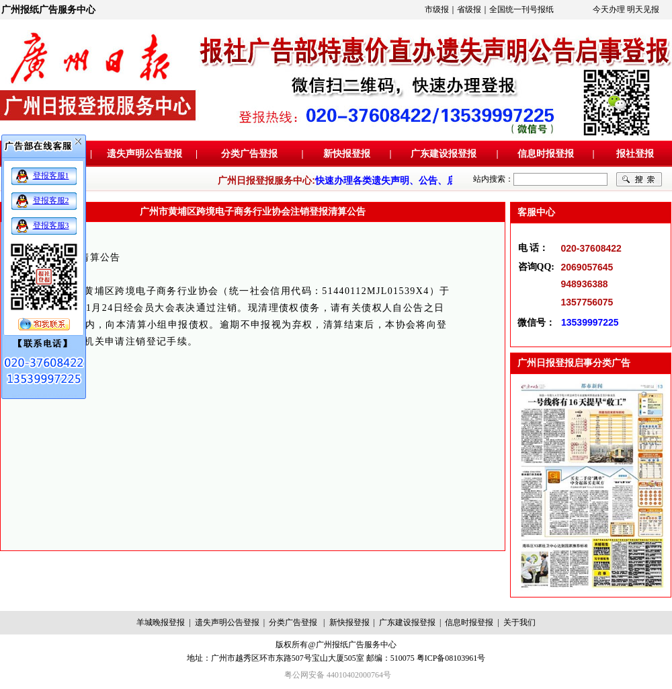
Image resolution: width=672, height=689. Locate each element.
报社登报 (635, 154)
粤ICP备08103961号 (451, 658)
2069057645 (587, 267)
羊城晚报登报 (160, 622)
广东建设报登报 (443, 154)
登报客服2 (51, 200)
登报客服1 (51, 175)
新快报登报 (346, 154)
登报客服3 (51, 225)
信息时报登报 (545, 154)
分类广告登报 (249, 154)
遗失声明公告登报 (144, 154)
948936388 (584, 284)
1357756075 (587, 302)
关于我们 (519, 622)
